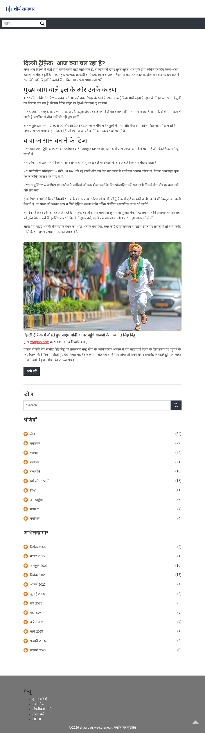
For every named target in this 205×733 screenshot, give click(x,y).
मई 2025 (35, 613)
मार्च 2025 (36, 631)
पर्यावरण (35, 518)
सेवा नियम (38, 704)
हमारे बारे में (39, 699)
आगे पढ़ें (31, 371)
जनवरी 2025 (38, 650)
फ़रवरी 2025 (38, 641)
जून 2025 (36, 603)
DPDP (37, 719)
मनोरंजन (35, 443)
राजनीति (35, 471)
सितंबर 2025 (38, 575)
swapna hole (39, 342)
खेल (32, 434)
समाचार (35, 462)
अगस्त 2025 (37, 584)
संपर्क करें (38, 714)
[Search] (43, 23)
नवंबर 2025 (37, 556)
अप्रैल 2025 (37, 622)
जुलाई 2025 (37, 594)
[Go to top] (197, 725)
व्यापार (34, 452)
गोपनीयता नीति (41, 709)
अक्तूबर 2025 (38, 565)
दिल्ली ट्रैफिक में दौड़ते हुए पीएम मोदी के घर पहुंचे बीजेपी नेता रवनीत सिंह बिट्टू (79, 335)
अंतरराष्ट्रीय (36, 500)
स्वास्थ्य (34, 509)
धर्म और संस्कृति (39, 481)
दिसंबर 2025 (38, 547)
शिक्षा (33, 490)
